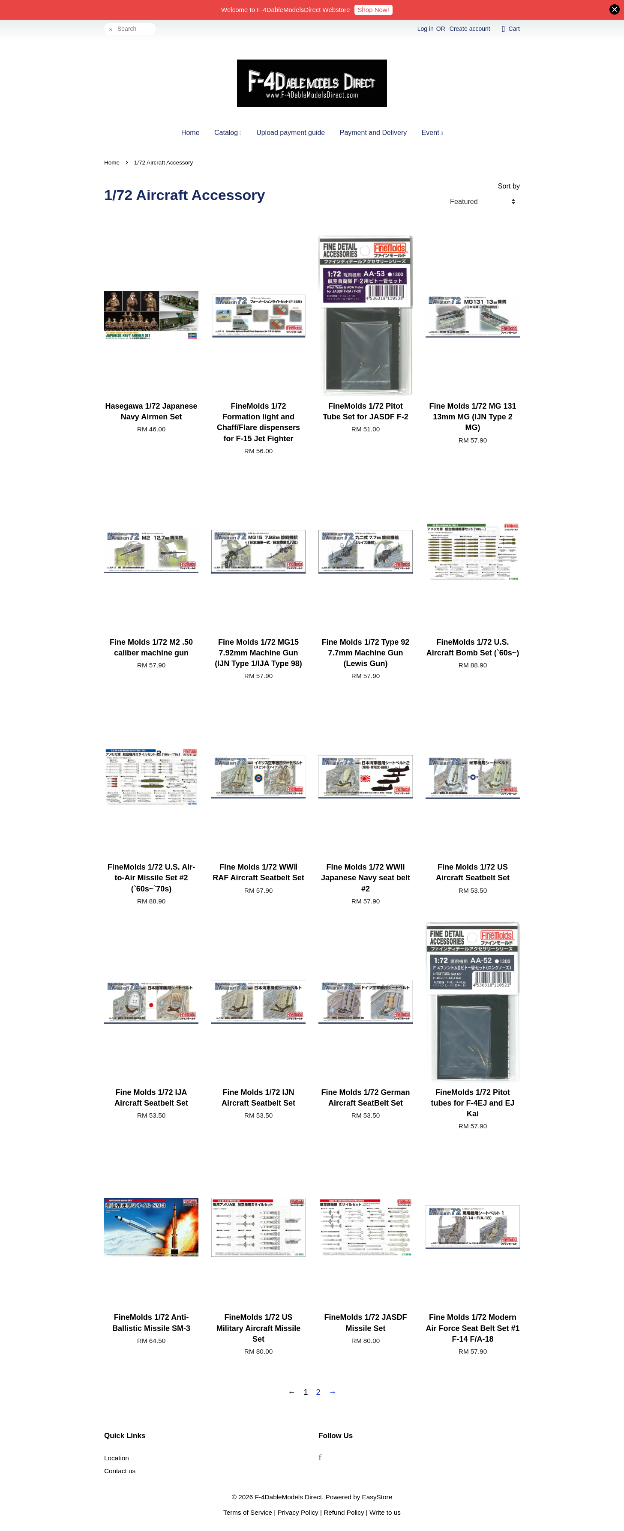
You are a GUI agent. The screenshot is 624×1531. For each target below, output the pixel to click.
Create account (470, 28)
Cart (514, 28)
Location (116, 1458)
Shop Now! (373, 9)
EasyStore (377, 1497)
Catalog (228, 132)
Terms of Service (247, 1512)
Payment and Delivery (373, 132)
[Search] (130, 29)
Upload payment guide (290, 132)
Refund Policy (344, 1512)
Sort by (509, 186)
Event (432, 132)
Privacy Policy (298, 1512)
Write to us (385, 1512)
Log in (425, 28)
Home (190, 132)
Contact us (119, 1470)
